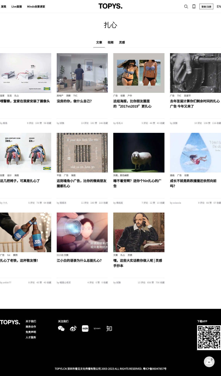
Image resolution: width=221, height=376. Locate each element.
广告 (115, 95)
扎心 (16, 95)
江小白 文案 (62, 254)
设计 (9, 175)
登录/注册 (206, 6)
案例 (15, 254)
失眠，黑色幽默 (121, 175)
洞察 (68, 95)
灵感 (130, 254)
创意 (122, 95)
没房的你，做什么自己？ (75, 101)
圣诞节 (187, 95)
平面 (59, 175)
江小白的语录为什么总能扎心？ (80, 260)
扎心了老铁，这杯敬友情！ (20, 260)
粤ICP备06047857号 (154, 368)
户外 (130, 95)
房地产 (60, 95)
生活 (9, 95)
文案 (115, 254)
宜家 (2, 95)
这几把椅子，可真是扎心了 (20, 180)
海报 (16, 175)
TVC (75, 95)
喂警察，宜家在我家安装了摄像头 (25, 101)
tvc (8, 254)
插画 (172, 175)
